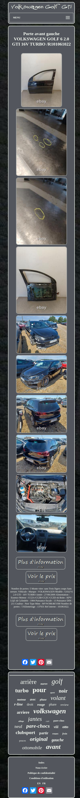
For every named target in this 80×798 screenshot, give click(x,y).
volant (58, 698)
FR (44, 783)
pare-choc (59, 720)
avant (53, 746)
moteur (21, 699)
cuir (48, 721)
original (39, 739)
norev (44, 683)
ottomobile (32, 747)
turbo (22, 690)
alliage (21, 721)
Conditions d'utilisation (41, 778)
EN (39, 783)
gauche (58, 740)
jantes (35, 719)
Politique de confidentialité (41, 773)
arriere (23, 712)
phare (53, 704)
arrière (28, 681)
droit (30, 704)
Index (41, 762)
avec (33, 699)
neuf (18, 726)
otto (65, 727)
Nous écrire (41, 767)
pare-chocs (38, 726)
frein (64, 733)
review (65, 704)
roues (55, 733)
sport (52, 692)
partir (43, 733)
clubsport (25, 732)
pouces (22, 740)
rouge (41, 704)
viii (56, 727)
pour (39, 690)
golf (57, 681)
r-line (18, 704)
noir (63, 691)
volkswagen (49, 711)
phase (43, 699)
